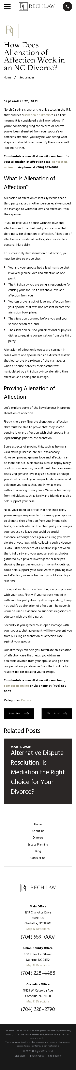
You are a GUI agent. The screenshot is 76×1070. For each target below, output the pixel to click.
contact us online (16, 686)
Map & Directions (38, 929)
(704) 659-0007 (38, 937)
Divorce (26, 700)
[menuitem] (20, 1056)
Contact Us (37, 858)
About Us (38, 831)
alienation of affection (37, 115)
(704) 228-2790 (38, 1009)
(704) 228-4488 (38, 973)
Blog (38, 851)
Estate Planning (38, 844)
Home (38, 824)
